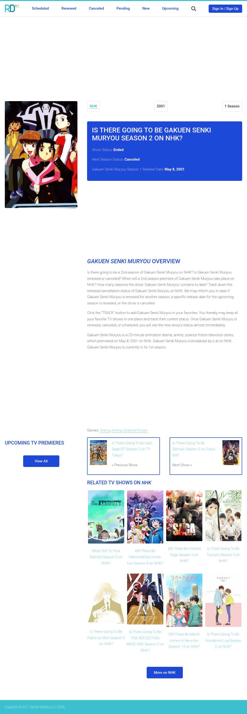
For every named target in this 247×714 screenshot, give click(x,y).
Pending (123, 8)
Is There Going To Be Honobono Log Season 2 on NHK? (223, 640)
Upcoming (170, 8)
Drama (105, 430)
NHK (93, 106)
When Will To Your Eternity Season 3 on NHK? (106, 557)
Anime (117, 430)
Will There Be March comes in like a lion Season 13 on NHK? (184, 640)
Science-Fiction (135, 430)
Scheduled (40, 8)
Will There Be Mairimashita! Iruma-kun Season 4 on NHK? (145, 557)
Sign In (217, 9)
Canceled (96, 8)
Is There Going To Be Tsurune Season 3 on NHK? (223, 554)
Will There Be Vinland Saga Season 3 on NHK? (184, 554)
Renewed (69, 8)
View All (41, 461)
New (146, 8)
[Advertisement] (123, 55)
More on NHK (165, 672)
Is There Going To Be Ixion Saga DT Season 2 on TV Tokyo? (132, 449)
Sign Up (232, 9)
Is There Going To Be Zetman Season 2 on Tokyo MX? (193, 449)
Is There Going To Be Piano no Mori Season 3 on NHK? (106, 637)
